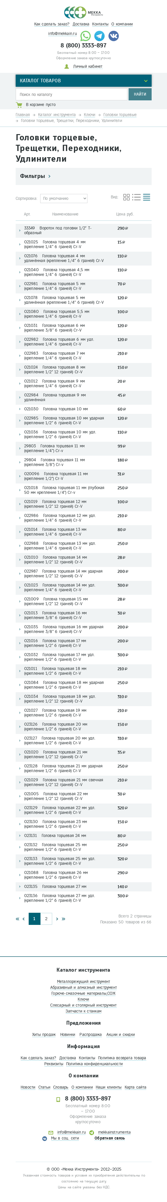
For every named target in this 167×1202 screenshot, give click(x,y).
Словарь (61, 1087)
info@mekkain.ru (62, 33)
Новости (28, 1087)
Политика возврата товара (122, 1058)
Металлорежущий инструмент (83, 981)
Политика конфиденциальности (94, 1064)
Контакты (100, 24)
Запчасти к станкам (83, 1011)
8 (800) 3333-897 (83, 45)
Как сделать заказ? (52, 24)
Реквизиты (53, 1064)
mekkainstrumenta (114, 1132)
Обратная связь (110, 1138)
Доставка (81, 24)
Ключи (83, 999)
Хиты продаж (44, 1034)
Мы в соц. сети (65, 1138)
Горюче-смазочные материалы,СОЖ (83, 993)
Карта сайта (135, 1087)
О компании (122, 24)
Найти (140, 94)
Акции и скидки (120, 1034)
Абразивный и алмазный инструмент (83, 987)
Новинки (67, 1034)
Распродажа (91, 1034)
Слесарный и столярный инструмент (83, 1005)
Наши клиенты (109, 1087)
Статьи (44, 1087)
